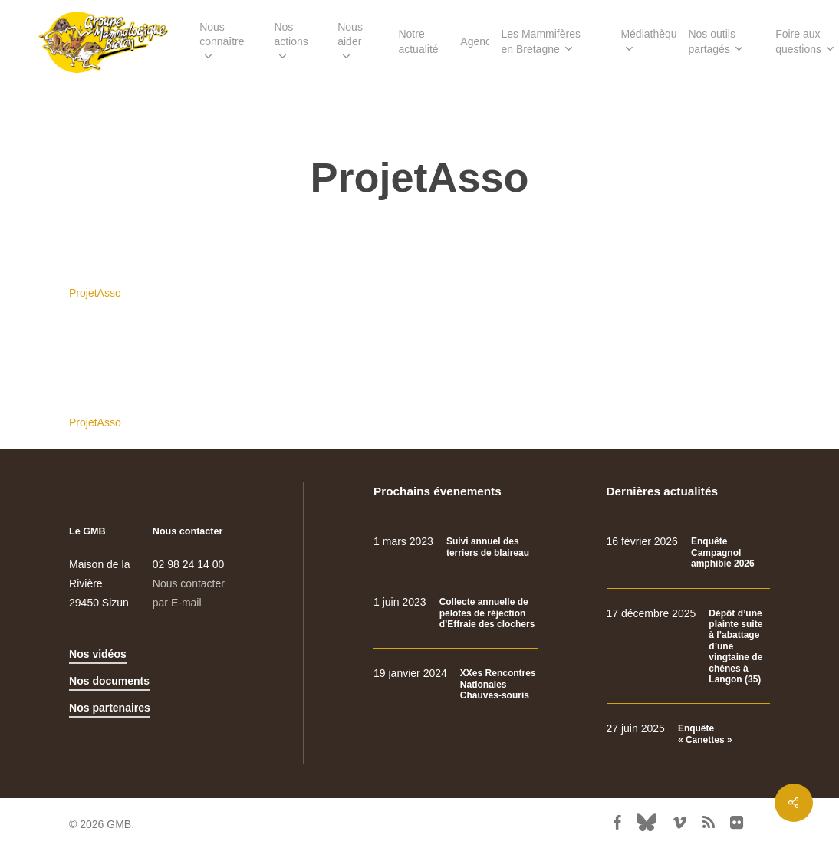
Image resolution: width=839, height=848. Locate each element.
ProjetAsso (95, 293)
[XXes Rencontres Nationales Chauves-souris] (455, 684)
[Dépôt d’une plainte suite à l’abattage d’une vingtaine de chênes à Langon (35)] (688, 647)
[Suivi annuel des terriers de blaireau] (455, 547)
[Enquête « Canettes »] (688, 734)
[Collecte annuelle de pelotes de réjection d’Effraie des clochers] (455, 613)
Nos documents (109, 681)
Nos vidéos (98, 654)
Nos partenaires (109, 708)
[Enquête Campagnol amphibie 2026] (688, 552)
